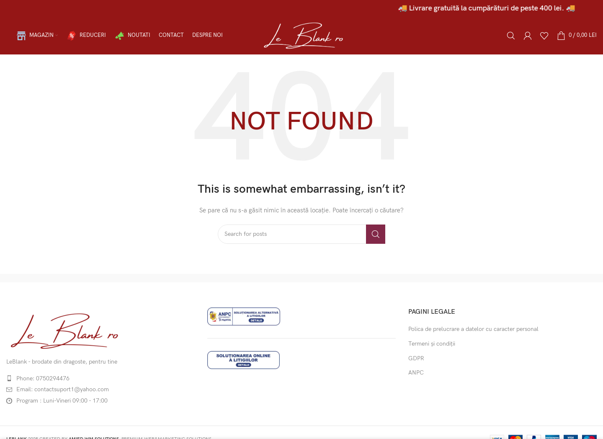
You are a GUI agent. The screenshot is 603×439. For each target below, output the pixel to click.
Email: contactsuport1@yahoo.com (62, 389)
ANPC (416, 372)
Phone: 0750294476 (43, 378)
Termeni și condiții (431, 343)
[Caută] (510, 35)
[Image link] (63, 329)
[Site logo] (301, 35)
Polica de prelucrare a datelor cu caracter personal (473, 329)
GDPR (416, 358)
